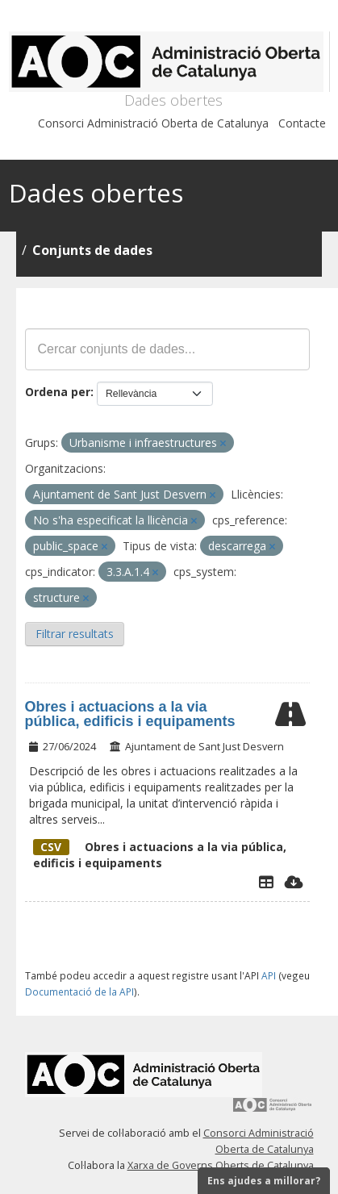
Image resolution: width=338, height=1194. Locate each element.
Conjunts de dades (92, 250)
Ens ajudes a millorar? (263, 1181)
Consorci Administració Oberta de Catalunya (153, 123)
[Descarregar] (294, 882)
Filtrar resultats (74, 633)
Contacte (302, 123)
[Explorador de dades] (266, 882)
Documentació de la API (79, 991)
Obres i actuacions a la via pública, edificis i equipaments (130, 714)
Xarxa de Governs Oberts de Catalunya (220, 1165)
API (268, 975)
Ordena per (57, 391)
